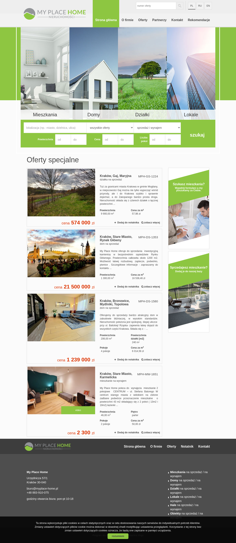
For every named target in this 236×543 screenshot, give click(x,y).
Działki (142, 114)
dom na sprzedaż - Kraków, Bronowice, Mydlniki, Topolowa (94, 328)
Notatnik (187, 446)
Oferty (143, 20)
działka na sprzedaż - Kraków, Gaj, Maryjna (94, 197)
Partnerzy (159, 20)
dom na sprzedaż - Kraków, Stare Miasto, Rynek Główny (94, 260)
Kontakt (177, 20)
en (208, 5)
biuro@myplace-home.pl (42, 488)
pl (191, 5)
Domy (93, 114)
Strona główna (106, 20)
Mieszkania (45, 114)
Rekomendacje (199, 20)
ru (200, 5)
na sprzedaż (186, 472)
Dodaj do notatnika (128, 222)
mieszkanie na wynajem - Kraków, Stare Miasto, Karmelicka (94, 401)
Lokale (191, 114)
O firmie (127, 20)
